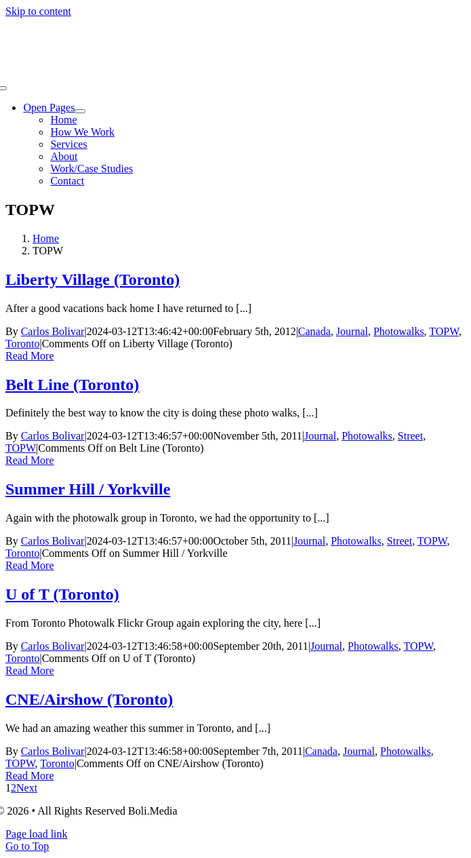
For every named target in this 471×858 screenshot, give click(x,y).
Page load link (36, 834)
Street (410, 436)
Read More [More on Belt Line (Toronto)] (29, 460)
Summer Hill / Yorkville (87, 489)
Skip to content (38, 11)
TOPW (444, 331)
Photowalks (398, 331)
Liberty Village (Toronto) (92, 279)
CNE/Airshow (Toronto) (89, 699)
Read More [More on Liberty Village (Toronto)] (29, 356)
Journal (352, 331)
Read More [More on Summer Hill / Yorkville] (29, 565)
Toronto (22, 343)
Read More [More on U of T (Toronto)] (29, 670)
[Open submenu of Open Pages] (80, 111)
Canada (314, 331)
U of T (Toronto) (62, 594)
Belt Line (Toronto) (72, 384)
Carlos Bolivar (53, 331)
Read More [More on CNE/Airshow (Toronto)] (29, 775)
